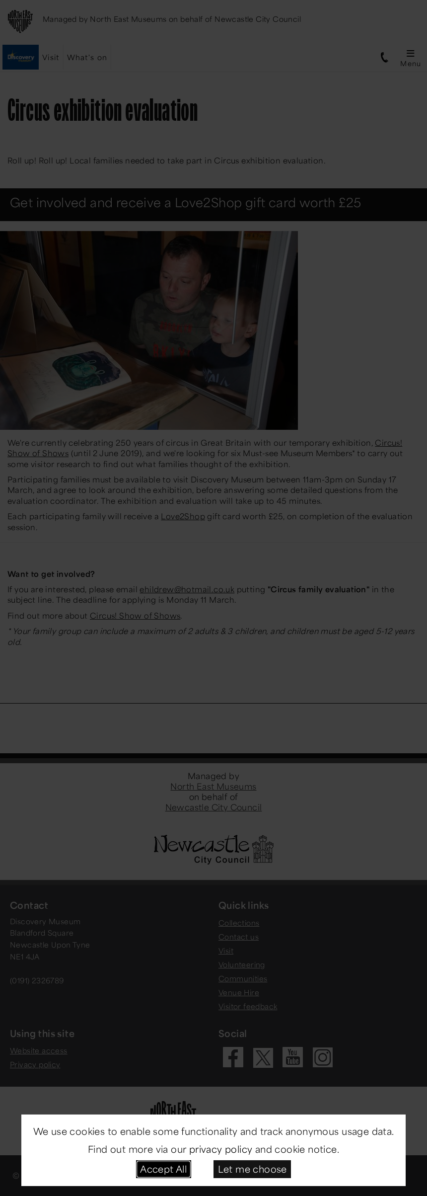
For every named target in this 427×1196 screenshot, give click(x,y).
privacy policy (221, 1149)
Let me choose (252, 1169)
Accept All (163, 1169)
